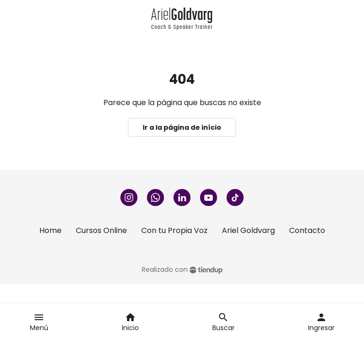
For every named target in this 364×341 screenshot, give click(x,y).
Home (50, 230)
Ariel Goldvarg (248, 230)
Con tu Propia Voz (174, 230)
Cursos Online (101, 230)
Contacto (307, 230)
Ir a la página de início (182, 127)
